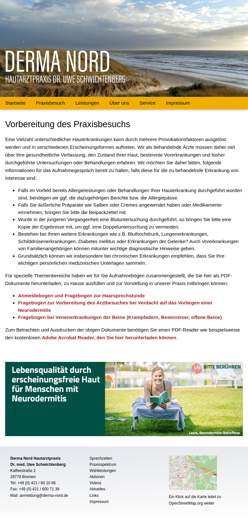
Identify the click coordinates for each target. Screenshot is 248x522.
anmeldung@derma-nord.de (44, 495)
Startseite (15, 103)
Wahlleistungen (102, 470)
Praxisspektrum (102, 464)
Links (93, 495)
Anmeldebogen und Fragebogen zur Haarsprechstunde (81, 295)
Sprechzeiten (100, 458)
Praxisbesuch (50, 103)
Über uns (119, 103)
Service (148, 103)
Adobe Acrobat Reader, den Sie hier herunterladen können (109, 337)
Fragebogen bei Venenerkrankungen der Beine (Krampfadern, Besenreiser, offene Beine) (120, 317)
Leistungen (87, 103)
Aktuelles (97, 489)
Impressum (178, 103)
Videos (95, 483)
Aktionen (97, 477)
